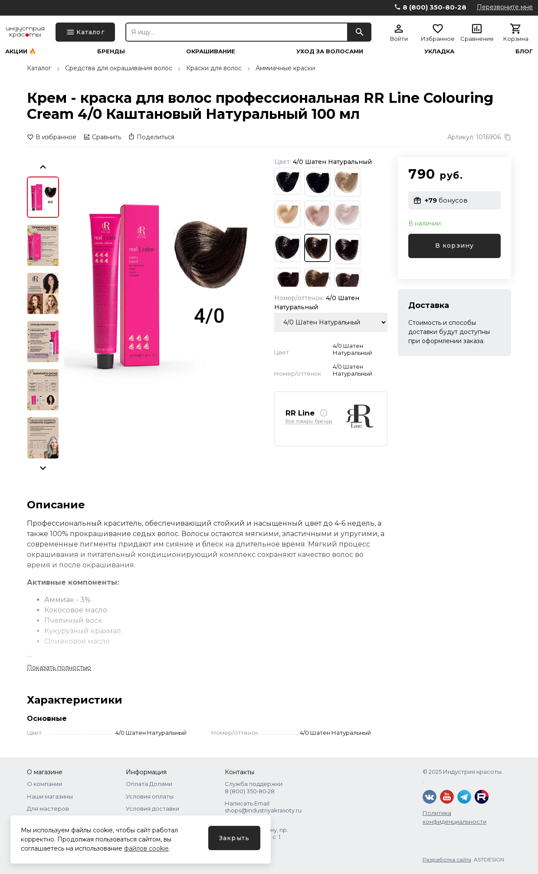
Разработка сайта (447, 859)
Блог (524, 51)
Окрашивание (210, 51)
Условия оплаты (150, 796)
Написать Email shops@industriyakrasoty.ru (263, 807)
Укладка (439, 51)
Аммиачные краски (285, 68)
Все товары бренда (308, 421)
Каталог (39, 68)
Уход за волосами (329, 51)
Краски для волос (214, 68)
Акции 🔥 (20, 51)
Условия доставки (152, 808)
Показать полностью (59, 667)
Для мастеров (48, 808)
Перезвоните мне (505, 7)
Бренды (111, 51)
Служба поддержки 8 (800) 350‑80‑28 (253, 787)
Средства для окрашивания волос (118, 68)
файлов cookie (146, 848)
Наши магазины (50, 796)
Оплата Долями (149, 783)
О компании (44, 783)
